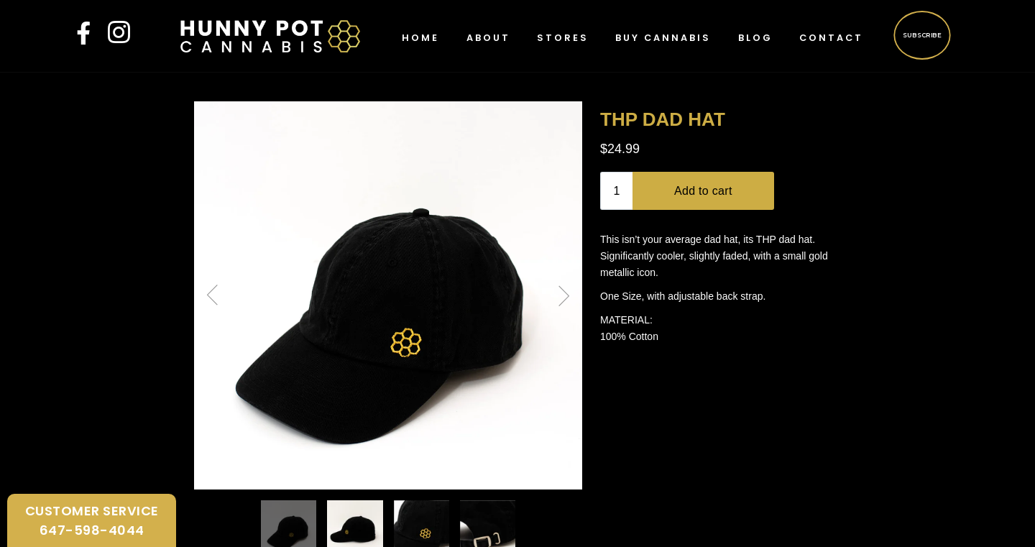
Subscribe (922, 34)
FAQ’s (258, 522)
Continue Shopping (518, 387)
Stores (563, 38)
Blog (755, 38)
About (488, 38)
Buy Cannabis (663, 38)
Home (420, 38)
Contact (831, 38)
